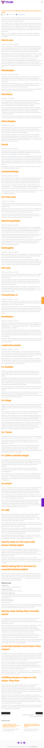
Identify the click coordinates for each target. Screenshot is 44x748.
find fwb (14, 154)
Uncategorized (21, 14)
